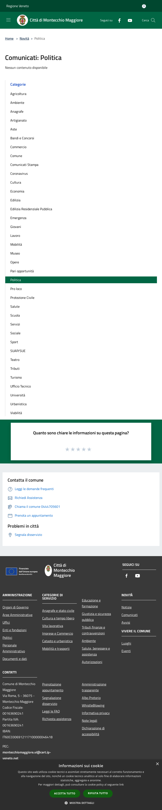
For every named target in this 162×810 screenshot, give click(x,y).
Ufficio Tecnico (20, 386)
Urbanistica (18, 403)
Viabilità (16, 412)
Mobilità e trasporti (56, 648)
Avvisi (126, 622)
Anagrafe (16, 111)
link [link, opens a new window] (121, 784)
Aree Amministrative (17, 614)
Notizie (127, 607)
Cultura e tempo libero (58, 618)
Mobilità (16, 244)
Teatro (14, 359)
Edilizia (15, 200)
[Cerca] (153, 20)
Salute (15, 306)
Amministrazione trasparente (94, 687)
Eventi (126, 650)
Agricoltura (18, 93)
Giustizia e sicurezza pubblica (96, 616)
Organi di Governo (15, 607)
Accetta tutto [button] (64, 793)
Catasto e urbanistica (57, 640)
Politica (15, 279)
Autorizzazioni (92, 661)
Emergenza (18, 217)
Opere (14, 262)
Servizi (15, 324)
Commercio (18, 146)
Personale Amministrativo (14, 648)
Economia (17, 191)
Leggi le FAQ (51, 711)
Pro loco (16, 288)
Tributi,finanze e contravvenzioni (93, 630)
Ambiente (17, 102)
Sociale (15, 333)
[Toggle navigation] (8, 19)
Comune (16, 155)
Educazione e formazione (91, 603)
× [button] (157, 764)
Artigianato (18, 120)
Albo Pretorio (91, 697)
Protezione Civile (22, 297)
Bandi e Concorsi (22, 138)
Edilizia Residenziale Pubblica (31, 208)
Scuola (15, 315)
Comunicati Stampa (24, 164)
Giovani (15, 226)
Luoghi (126, 643)
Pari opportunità (22, 271)
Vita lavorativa (52, 625)
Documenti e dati (15, 658)
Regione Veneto (17, 5)
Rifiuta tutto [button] (98, 793)
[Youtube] (128, 20)
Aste (13, 129)
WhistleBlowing (93, 705)
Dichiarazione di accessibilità (93, 731)
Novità (24, 38)
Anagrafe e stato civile (58, 610)
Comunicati (130, 614)
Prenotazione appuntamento (52, 687)
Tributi (15, 368)
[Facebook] (117, 20)
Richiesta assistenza (56, 718)
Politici (7, 637)
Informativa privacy (96, 712)
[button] (81, 803)
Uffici (6, 622)
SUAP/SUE (18, 350)
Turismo (16, 377)
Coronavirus (19, 173)
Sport (14, 341)
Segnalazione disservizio (51, 700)
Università (17, 395)
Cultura (15, 182)
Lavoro (15, 235)
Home (9, 38)
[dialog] (81, 785)
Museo (15, 253)
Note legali (89, 720)
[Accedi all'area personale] (144, 6)
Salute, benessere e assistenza (96, 651)
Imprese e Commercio (57, 633)
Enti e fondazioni (15, 630)
